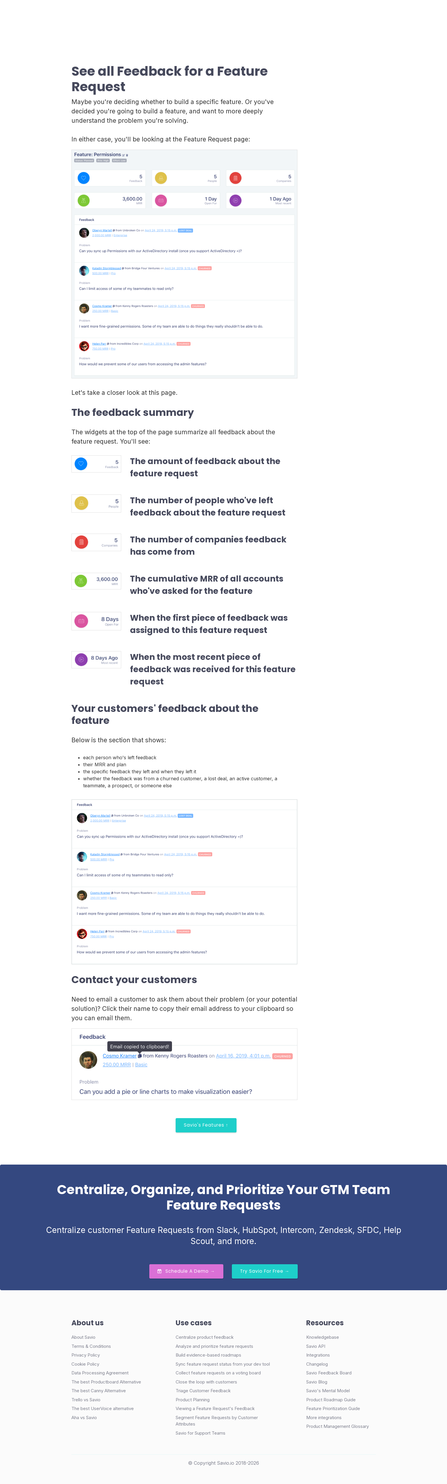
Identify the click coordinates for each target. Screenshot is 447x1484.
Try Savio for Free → (265, 1271)
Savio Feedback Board (329, 1373)
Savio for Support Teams (200, 1433)
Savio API (315, 1346)
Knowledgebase (322, 1337)
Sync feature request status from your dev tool (223, 1364)
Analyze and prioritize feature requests (214, 1346)
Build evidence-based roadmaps (208, 1355)
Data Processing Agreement (100, 1373)
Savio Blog (316, 1382)
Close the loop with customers (206, 1382)
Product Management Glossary (337, 1426)
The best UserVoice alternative (102, 1408)
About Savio (83, 1337)
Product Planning (193, 1399)
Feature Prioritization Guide (333, 1408)
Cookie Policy (85, 1364)
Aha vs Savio (84, 1417)
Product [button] (138, 12)
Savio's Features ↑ (206, 1125)
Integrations (318, 1355)
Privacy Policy (85, 1355)
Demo (308, 13)
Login (281, 12)
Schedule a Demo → (186, 1271)
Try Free (347, 13)
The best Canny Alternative (98, 1390)
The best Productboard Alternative (106, 1382)
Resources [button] (235, 12)
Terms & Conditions (91, 1346)
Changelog (317, 1364)
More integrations (324, 1417)
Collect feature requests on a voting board (218, 1373)
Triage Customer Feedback (203, 1390)
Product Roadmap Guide (331, 1399)
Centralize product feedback (205, 1337)
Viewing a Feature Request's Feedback (215, 1408)
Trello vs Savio (85, 1399)
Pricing (206, 12)
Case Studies (174, 12)
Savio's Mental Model (328, 1390)
